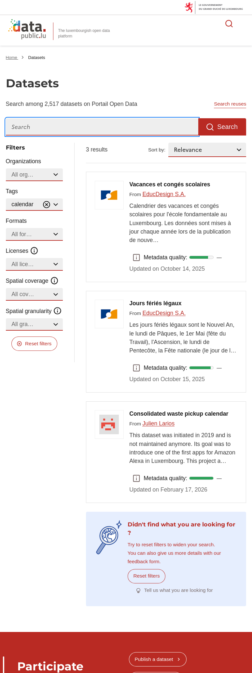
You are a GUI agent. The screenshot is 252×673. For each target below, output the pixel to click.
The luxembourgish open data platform (84, 33)
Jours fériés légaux (155, 303)
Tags (12, 191)
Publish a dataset (153, 659)
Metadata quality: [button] (136, 257)
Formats (16, 221)
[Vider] (46, 204)
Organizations (23, 161)
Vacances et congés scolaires (169, 184)
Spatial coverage (32, 281)
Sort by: (156, 149)
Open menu (243, 23)
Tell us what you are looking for (178, 590)
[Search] (102, 127)
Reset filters (38, 343)
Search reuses (230, 104)
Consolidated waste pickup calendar (178, 413)
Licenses (22, 251)
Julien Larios (158, 423)
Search (227, 126)
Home (12, 57)
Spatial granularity (34, 311)
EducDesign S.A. (164, 194)
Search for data (229, 23)
